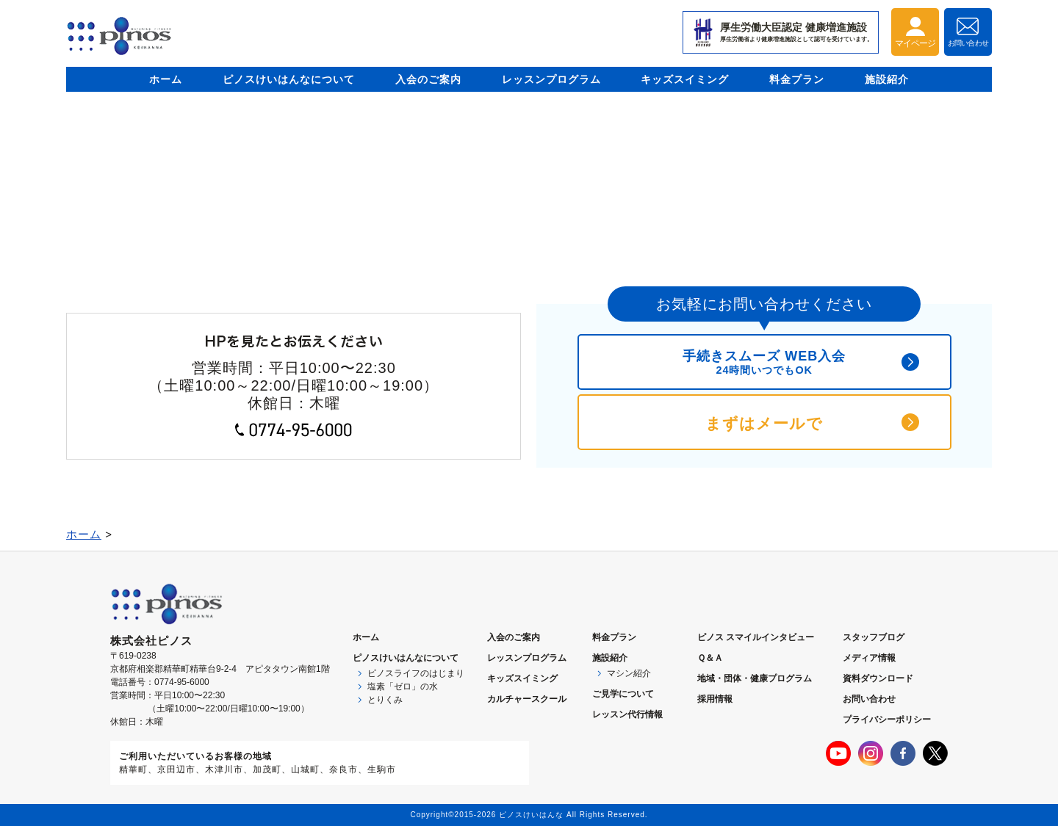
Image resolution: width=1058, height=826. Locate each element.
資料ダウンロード (878, 678)
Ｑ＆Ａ (710, 658)
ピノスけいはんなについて (289, 79)
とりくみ (385, 700)
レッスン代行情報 (627, 714)
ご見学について (623, 694)
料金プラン (796, 79)
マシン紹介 (629, 673)
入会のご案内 (428, 79)
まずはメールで (764, 423)
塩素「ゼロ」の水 (402, 686)
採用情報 (715, 699)
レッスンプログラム (551, 79)
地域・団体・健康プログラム (754, 678)
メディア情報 (869, 658)
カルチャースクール (526, 699)
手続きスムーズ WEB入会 (764, 362)
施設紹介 (887, 79)
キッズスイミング (685, 79)
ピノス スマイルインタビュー (755, 637)
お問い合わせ (869, 699)
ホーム (165, 79)
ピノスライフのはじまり (415, 673)
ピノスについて (405, 658)
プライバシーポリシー (887, 719)
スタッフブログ (873, 637)
